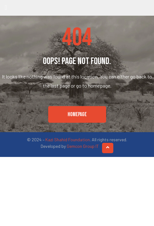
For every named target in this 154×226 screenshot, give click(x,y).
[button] (77, 114)
